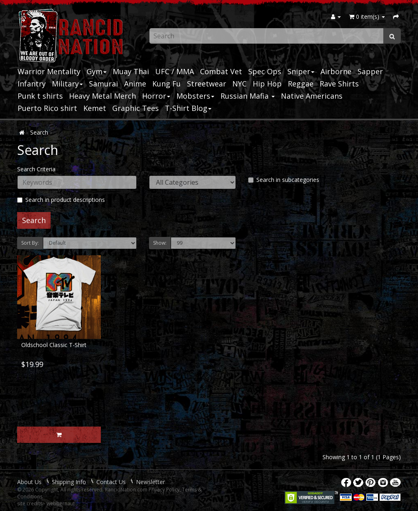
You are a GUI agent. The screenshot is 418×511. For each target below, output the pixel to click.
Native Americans (311, 96)
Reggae (301, 84)
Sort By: (30, 242)
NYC (239, 84)
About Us (29, 482)
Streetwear (206, 84)
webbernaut (61, 503)
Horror (156, 96)
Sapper (370, 71)
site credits (29, 503)
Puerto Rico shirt (47, 108)
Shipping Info (69, 482)
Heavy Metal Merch (102, 96)
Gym (97, 71)
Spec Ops (264, 71)
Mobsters (195, 96)
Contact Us (111, 482)
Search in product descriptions (61, 200)
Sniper (300, 71)
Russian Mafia (247, 96)
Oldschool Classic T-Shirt (54, 345)
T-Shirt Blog (188, 108)
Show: (160, 242)
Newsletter (150, 482)
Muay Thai (131, 71)
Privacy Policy (164, 489)
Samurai (103, 84)
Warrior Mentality (49, 71)
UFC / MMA (174, 71)
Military (67, 84)
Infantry (32, 84)
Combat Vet (221, 71)
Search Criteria (36, 169)
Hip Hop (267, 84)
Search (39, 132)
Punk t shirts (40, 96)
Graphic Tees (135, 108)
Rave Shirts (339, 84)
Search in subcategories (283, 180)
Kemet (94, 108)
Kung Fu (166, 84)
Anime (135, 84)
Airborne (335, 71)
